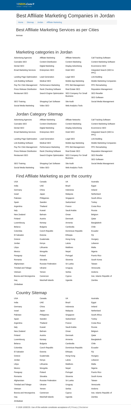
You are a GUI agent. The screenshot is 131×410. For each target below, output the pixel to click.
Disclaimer (83, 407)
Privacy (74, 407)
